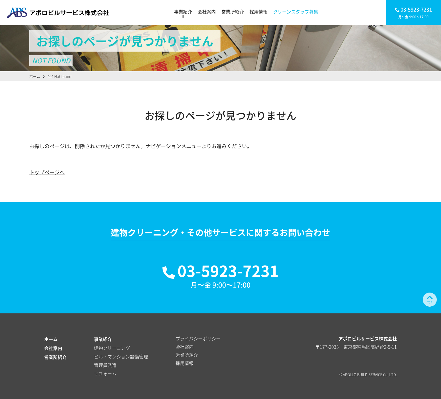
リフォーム (105, 373)
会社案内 (207, 11)
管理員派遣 (105, 365)
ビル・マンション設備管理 (121, 356)
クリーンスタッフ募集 (295, 11)
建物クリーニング (112, 347)
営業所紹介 (232, 11)
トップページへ (47, 172)
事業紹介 (183, 11)
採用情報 (258, 11)
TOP (430, 299)
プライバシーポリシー (198, 338)
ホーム (51, 339)
